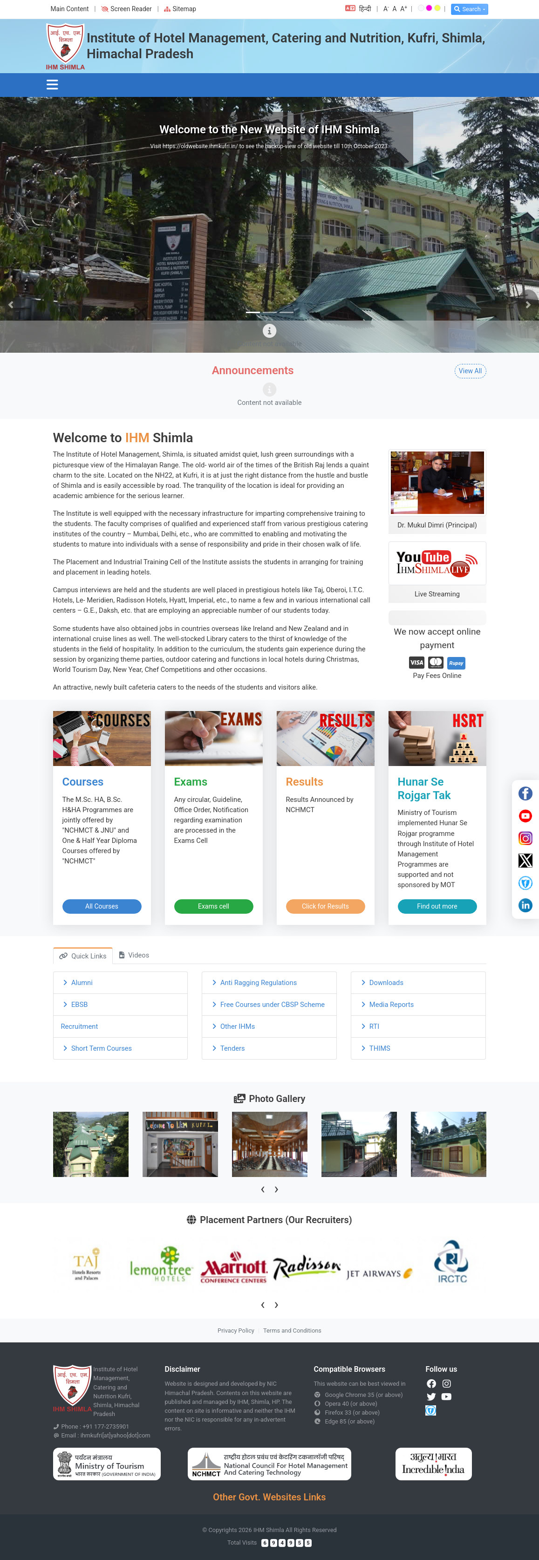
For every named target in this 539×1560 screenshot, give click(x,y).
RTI (369, 1026)
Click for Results (325, 906)
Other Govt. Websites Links (269, 1497)
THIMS (374, 1048)
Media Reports (386, 1004)
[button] (10, 305)
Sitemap (180, 9)
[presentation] (263, 1188)
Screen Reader (126, 9)
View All (470, 371)
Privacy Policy (236, 1330)
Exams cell (213, 906)
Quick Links (82, 956)
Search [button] (467, 9)
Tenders (227, 1048)
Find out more (437, 906)
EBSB (74, 1004)
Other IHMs (232, 1026)
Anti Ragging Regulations (253, 982)
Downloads (381, 982)
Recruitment (79, 1026)
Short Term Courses (96, 1048)
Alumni (77, 982)
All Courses (101, 906)
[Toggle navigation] (52, 85)
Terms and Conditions (292, 1330)
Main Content (70, 9)
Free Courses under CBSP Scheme (267, 1004)
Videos (134, 955)
